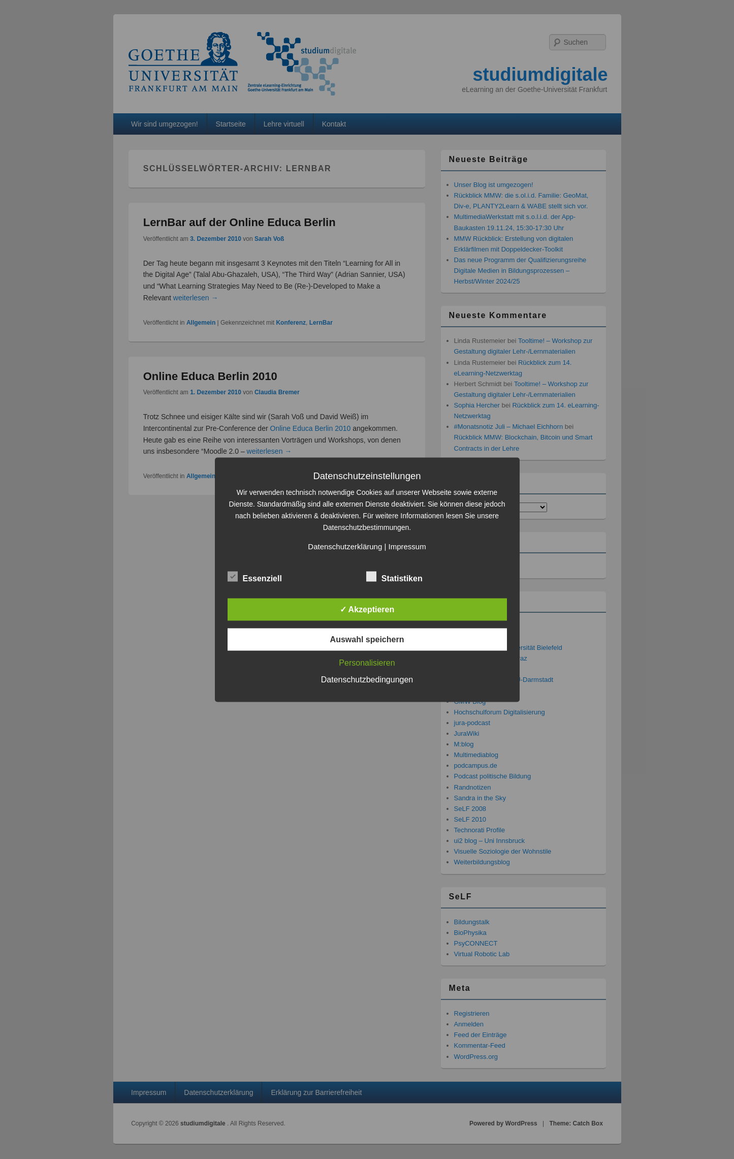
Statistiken (394, 576)
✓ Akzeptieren (367, 609)
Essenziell (255, 576)
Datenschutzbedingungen (367, 679)
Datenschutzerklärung (345, 546)
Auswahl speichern (367, 639)
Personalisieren (367, 662)
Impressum (407, 546)
